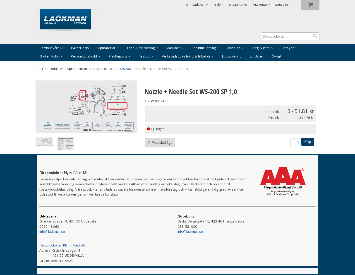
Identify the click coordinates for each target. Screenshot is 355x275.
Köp (307, 141)
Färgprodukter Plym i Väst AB (62, 245)
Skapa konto (238, 4)
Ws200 (125, 68)
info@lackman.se (52, 231)
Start (39, 68)
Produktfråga (159, 142)
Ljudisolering (232, 56)
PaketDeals (80, 47)
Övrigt (276, 56)
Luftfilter (256, 56)
